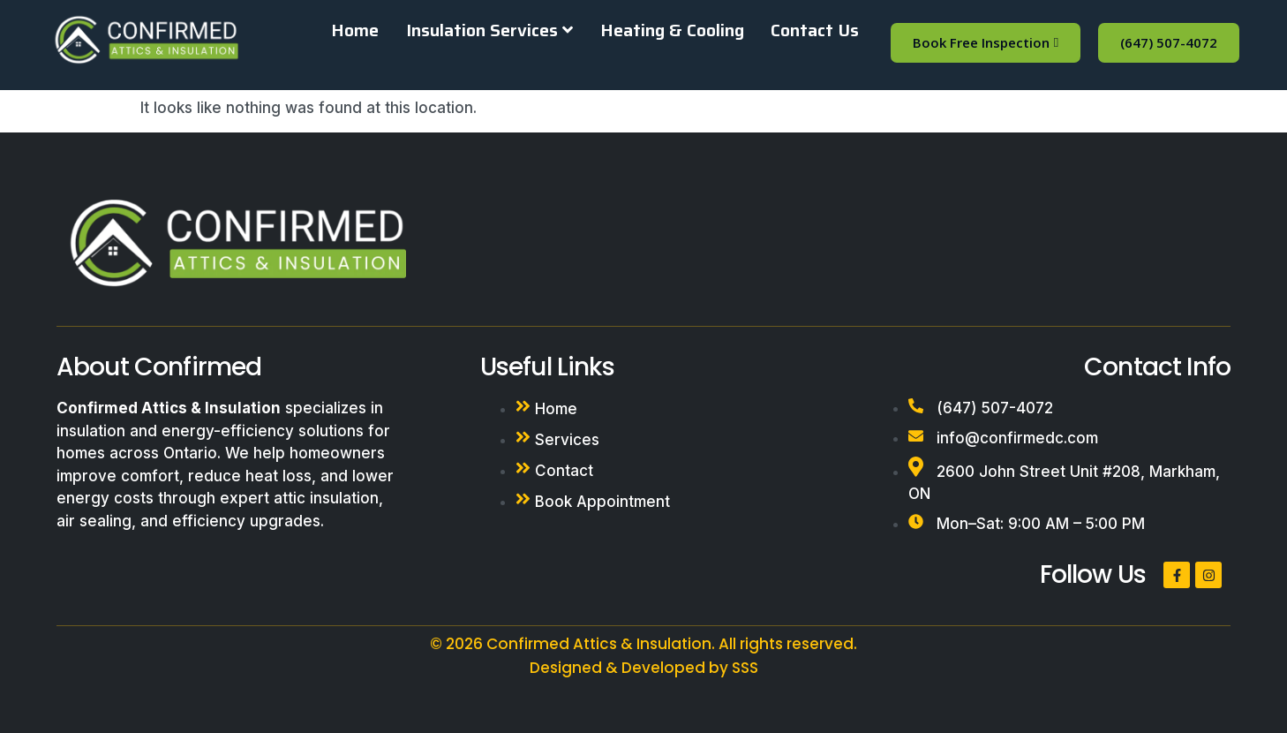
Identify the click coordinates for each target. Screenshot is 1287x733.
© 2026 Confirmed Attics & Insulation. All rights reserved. (643, 643)
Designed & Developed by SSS (644, 667)
